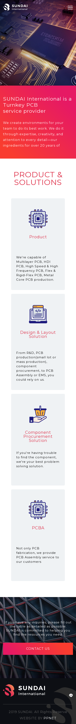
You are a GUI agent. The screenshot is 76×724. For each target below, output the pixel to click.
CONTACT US (38, 649)
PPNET (50, 718)
